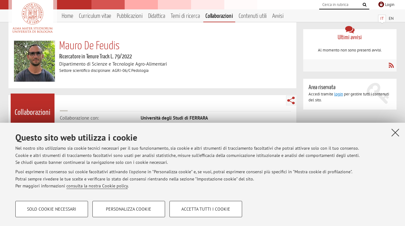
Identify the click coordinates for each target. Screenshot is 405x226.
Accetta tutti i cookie (205, 209)
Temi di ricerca (185, 16)
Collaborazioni (219, 16)
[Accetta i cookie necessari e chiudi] (395, 132)
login (338, 94)
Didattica (156, 16)
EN (391, 18)
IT (382, 18)
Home (67, 16)
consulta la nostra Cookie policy (97, 186)
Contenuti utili (253, 16)
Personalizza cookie (128, 209)
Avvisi (277, 16)
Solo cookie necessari (51, 209)
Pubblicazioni (130, 16)
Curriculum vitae (95, 16)
